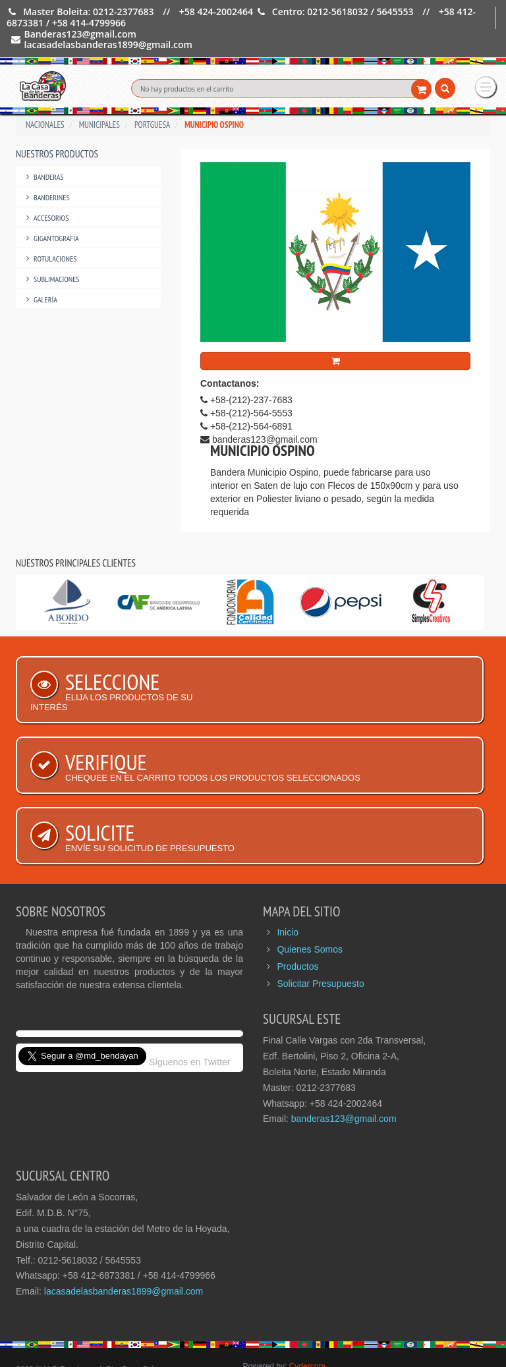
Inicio (287, 902)
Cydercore (307, 1336)
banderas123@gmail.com (344, 1089)
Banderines (46, 168)
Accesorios (45, 188)
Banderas (43, 147)
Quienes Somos (310, 919)
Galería (39, 270)
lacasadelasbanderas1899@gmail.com (123, 1261)
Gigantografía (50, 208)
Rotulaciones (49, 229)
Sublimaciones (51, 249)
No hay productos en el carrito (186, 89)
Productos (297, 937)
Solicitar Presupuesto (320, 954)
